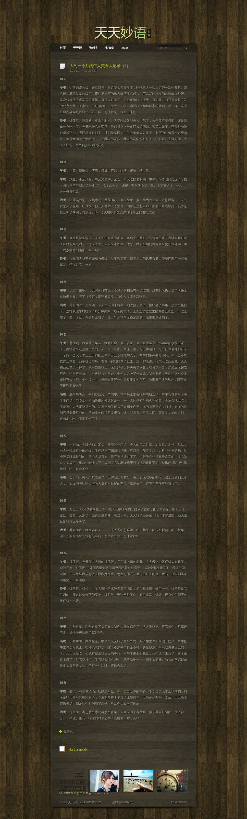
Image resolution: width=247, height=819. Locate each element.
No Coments (90, 70)
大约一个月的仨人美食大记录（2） (100, 65)
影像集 (109, 48)
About (125, 48)
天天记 (77, 48)
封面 (63, 48)
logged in (79, 793)
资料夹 (93, 48)
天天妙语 (73, 802)
